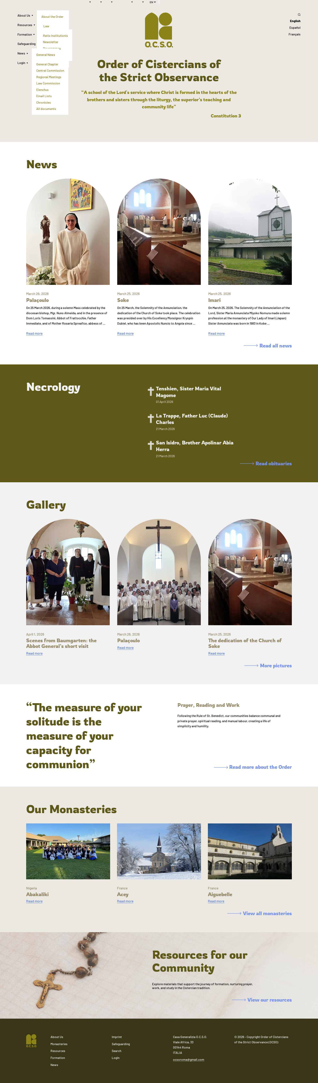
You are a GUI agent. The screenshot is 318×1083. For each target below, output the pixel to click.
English (295, 21)
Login (21, 63)
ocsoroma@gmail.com (188, 1059)
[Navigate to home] (31, 1041)
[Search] (295, 14)
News (21, 53)
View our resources (262, 1000)
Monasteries (59, 1044)
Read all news (268, 346)
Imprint (117, 1037)
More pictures (268, 665)
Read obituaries (266, 463)
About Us (23, 15)
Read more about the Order (253, 767)
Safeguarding (26, 44)
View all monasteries (259, 913)
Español (295, 27)
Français (295, 34)
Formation (24, 34)
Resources (24, 25)
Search (116, 1051)
